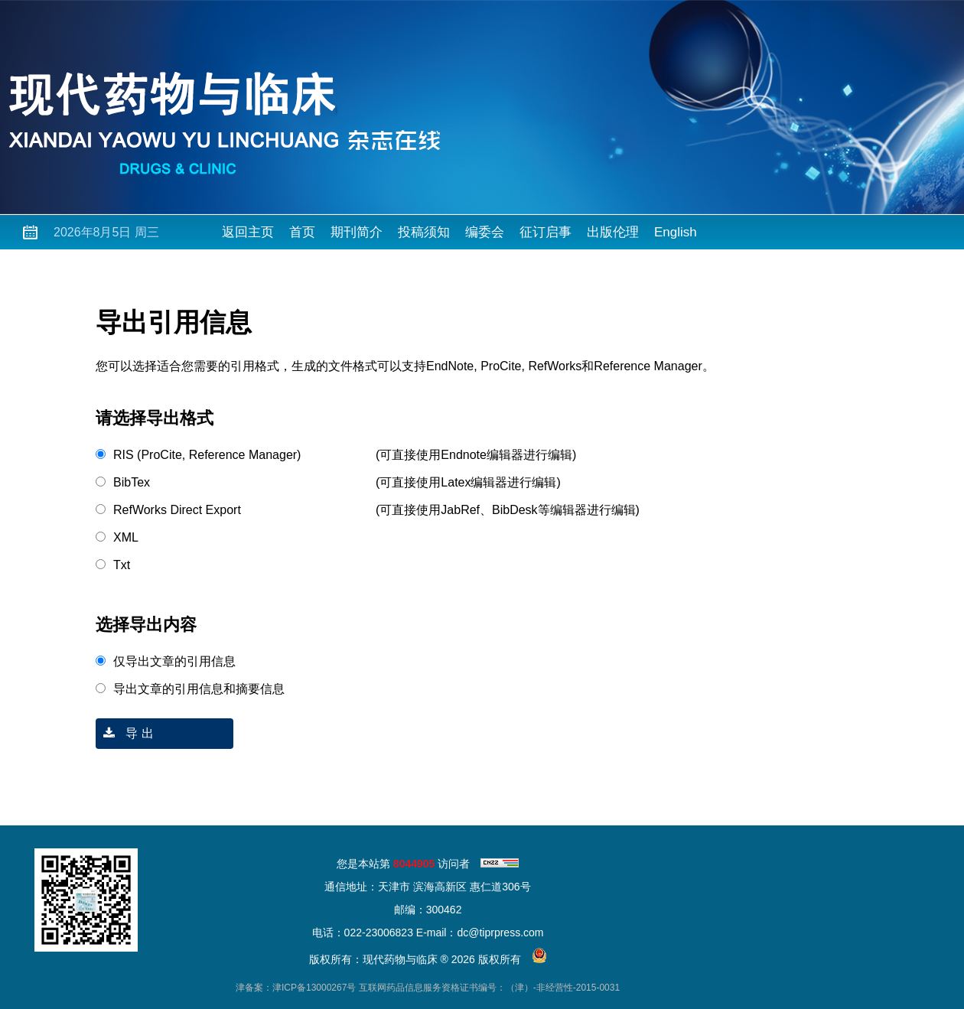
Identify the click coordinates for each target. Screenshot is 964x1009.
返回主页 (248, 232)
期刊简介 (357, 232)
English (675, 232)
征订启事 (545, 232)
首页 (302, 232)
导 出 (125, 733)
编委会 (484, 232)
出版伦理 (613, 232)
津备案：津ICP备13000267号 (296, 987)
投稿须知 (424, 232)
